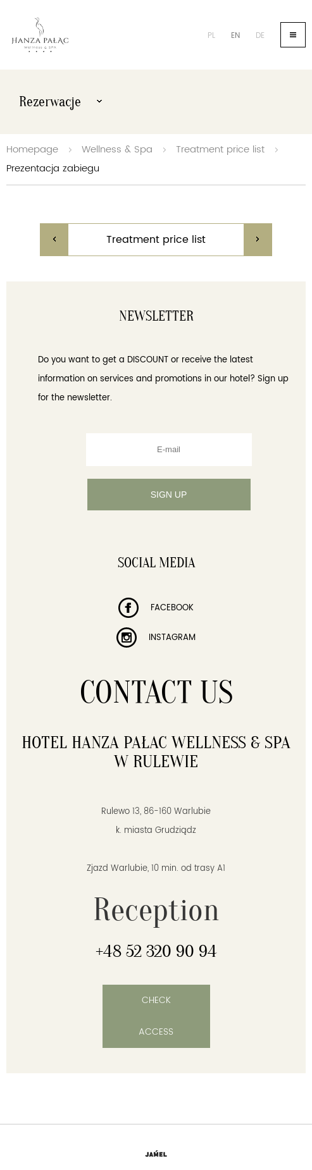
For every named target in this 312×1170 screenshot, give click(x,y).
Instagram (156, 637)
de (260, 36)
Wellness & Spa (117, 149)
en (235, 36)
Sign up (169, 495)
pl (211, 36)
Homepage (32, 149)
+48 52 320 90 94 (156, 951)
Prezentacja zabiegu (52, 168)
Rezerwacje (60, 102)
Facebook (156, 608)
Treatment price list (220, 149)
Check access (156, 1016)
